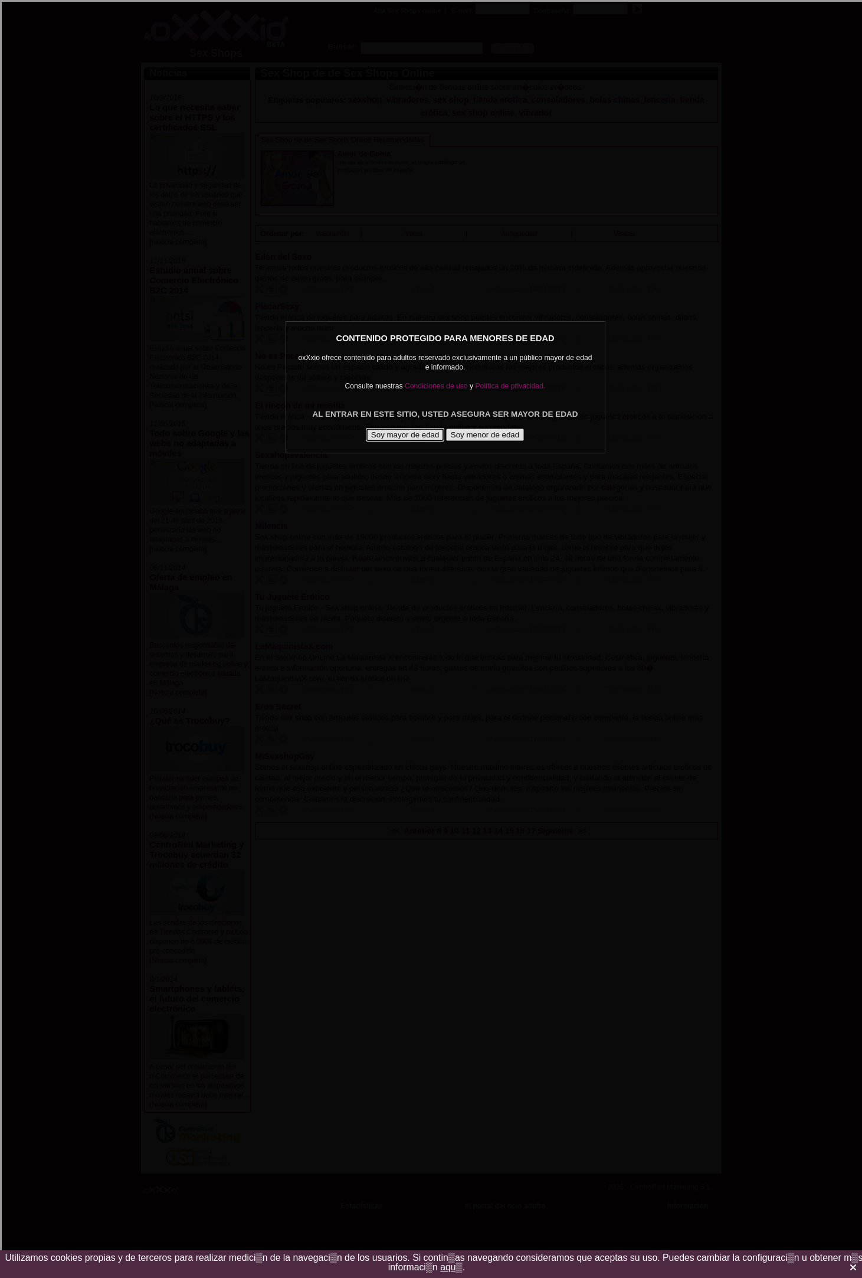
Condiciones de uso (436, 386)
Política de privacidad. (511, 386)
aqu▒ (451, 1267)
